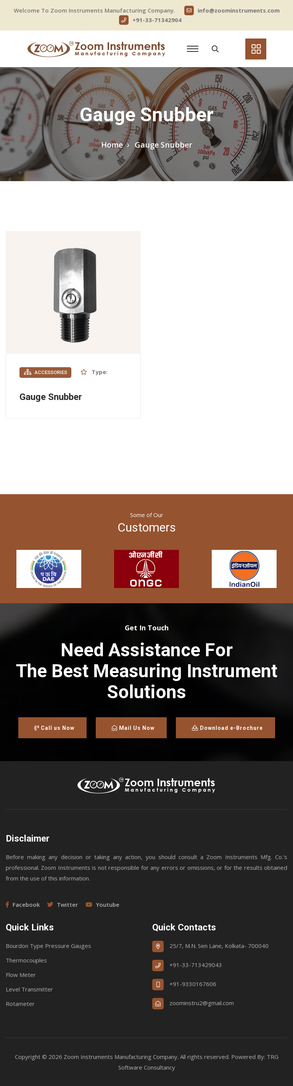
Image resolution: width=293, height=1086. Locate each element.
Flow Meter (21, 974)
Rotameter (20, 1003)
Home (112, 145)
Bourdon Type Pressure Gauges (48, 945)
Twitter (62, 904)
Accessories (45, 373)
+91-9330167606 (192, 984)
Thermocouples (26, 960)
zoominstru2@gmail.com (201, 1003)
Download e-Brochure (227, 728)
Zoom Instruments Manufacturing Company (120, 1056)
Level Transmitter (29, 989)
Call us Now (54, 728)
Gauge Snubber (50, 397)
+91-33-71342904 (150, 20)
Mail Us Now (133, 728)
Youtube (102, 904)
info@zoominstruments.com (232, 10)
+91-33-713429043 (195, 965)
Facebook (23, 904)
